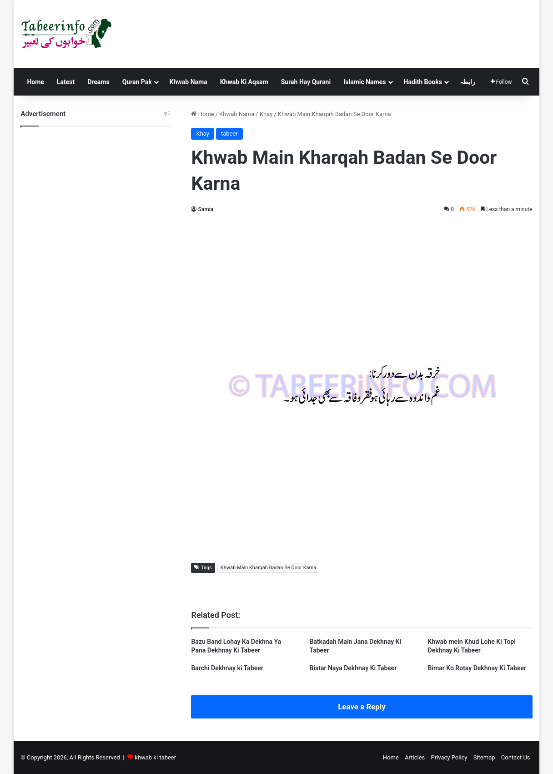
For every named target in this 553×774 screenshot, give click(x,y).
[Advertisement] (362, 287)
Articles (415, 757)
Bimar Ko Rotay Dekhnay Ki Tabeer (477, 668)
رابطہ (467, 82)
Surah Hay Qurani (306, 82)
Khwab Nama (188, 82)
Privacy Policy (449, 757)
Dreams (98, 82)
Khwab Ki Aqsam (244, 82)
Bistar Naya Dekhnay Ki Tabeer (353, 668)
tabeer (229, 133)
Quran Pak (137, 82)
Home (35, 82)
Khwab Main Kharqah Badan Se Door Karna (269, 568)
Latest (66, 82)
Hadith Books (423, 82)
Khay (266, 114)
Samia (205, 209)
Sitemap (484, 757)
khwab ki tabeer (155, 757)
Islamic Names (364, 82)
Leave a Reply (362, 706)
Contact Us (515, 757)
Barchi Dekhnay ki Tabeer (227, 668)
